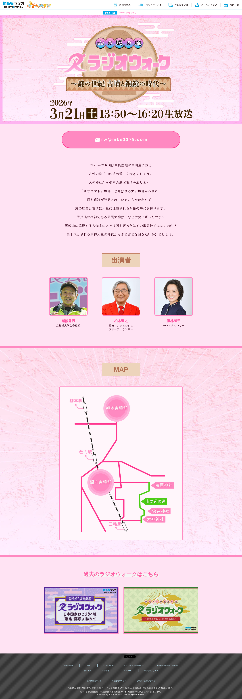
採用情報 (105, 671)
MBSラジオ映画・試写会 (167, 665)
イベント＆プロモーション (135, 665)
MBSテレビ (69, 665)
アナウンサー (108, 665)
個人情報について (94, 681)
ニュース (88, 665)
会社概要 (87, 671)
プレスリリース (126, 671)
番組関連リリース (150, 671)
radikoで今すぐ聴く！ (128, 13)
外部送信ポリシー (119, 681)
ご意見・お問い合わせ (146, 681)
